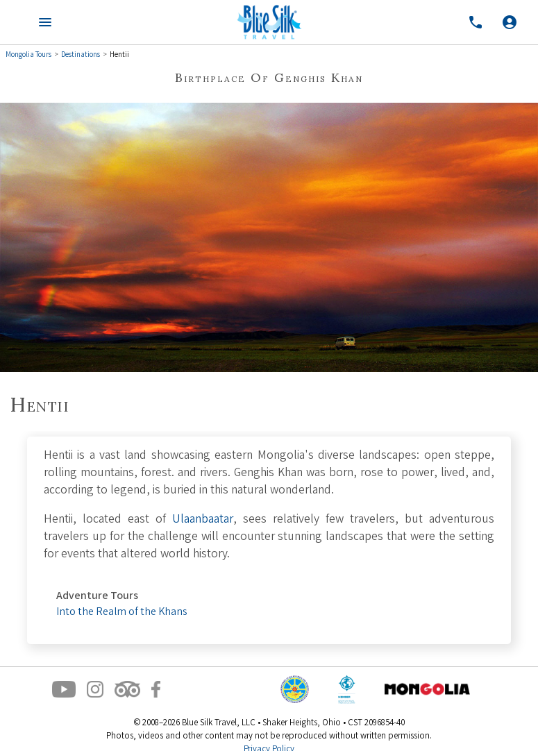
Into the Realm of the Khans (121, 613)
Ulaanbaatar (202, 520)
